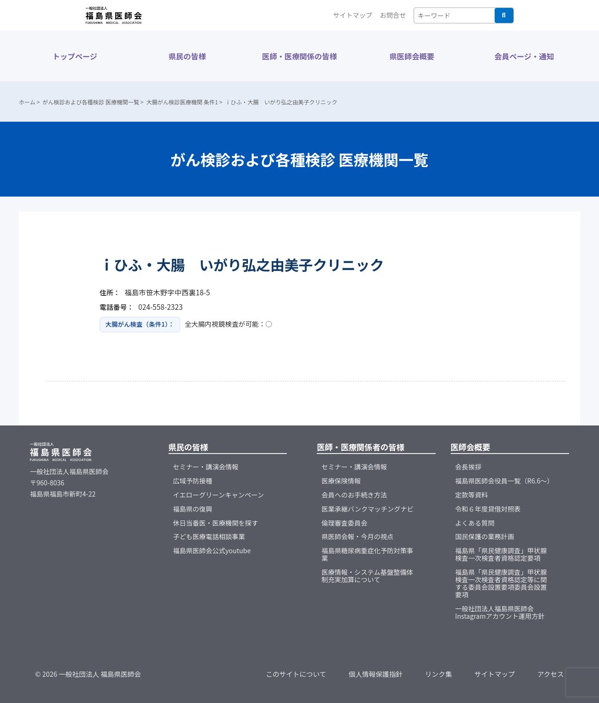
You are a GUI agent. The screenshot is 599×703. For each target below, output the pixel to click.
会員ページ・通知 (524, 56)
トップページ (74, 56)
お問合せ (393, 15)
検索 (504, 15)
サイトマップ (353, 15)
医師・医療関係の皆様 (299, 56)
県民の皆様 (187, 56)
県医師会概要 (411, 56)
